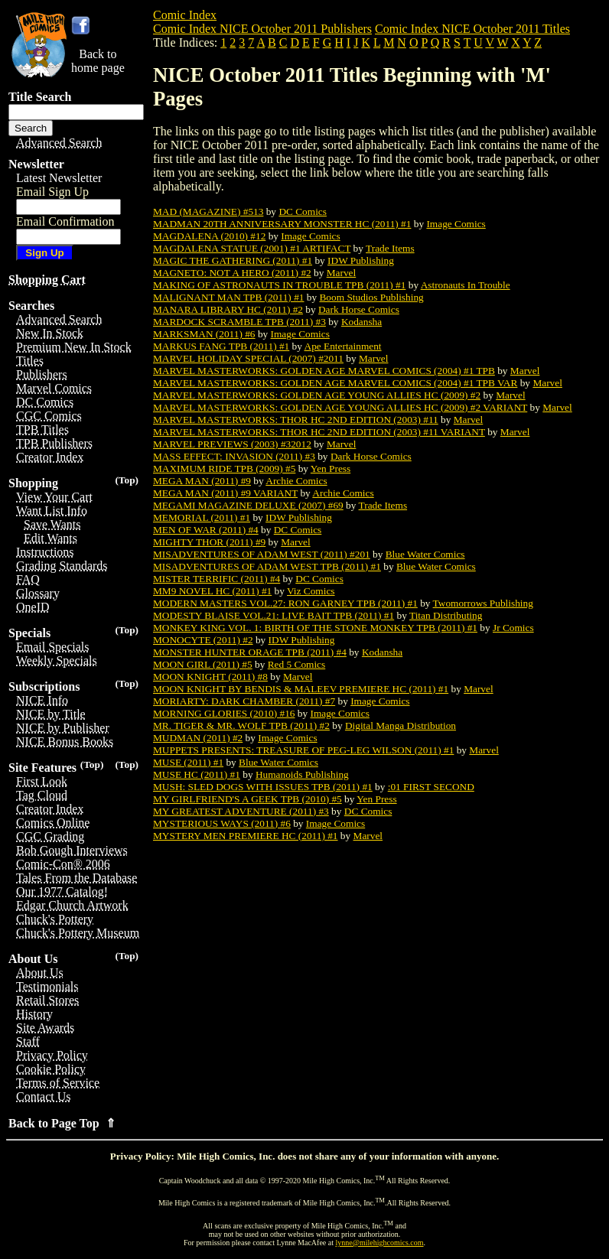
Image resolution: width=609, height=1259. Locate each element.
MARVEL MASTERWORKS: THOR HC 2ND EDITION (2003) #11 (295, 419)
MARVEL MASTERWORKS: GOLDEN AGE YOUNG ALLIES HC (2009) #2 (316, 395)
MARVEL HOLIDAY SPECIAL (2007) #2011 (248, 358)
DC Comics (302, 211)
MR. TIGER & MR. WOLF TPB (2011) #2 (241, 725)
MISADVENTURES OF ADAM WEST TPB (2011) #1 (267, 566)
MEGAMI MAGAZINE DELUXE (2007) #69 (248, 505)
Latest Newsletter (59, 177)
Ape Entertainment (343, 346)
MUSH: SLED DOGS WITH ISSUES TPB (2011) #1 (263, 786)
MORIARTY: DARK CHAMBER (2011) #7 (244, 701)
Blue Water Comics (425, 554)
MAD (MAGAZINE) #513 (208, 211)
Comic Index (185, 14)
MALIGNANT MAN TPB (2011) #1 (228, 297)
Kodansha (361, 321)
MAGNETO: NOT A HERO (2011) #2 (232, 272)
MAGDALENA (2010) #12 (209, 236)
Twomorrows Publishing (483, 603)
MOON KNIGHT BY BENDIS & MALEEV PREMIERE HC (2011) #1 (300, 689)
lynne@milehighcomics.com (380, 1242)
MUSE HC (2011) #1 (196, 774)
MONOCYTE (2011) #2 (203, 640)
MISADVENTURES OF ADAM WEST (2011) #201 (261, 554)
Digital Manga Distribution (400, 725)
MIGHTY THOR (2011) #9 (209, 542)
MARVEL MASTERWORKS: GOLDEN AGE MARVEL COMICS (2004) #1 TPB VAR (335, 383)
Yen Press (330, 468)
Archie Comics (296, 480)
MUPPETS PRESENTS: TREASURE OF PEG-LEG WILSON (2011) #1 (303, 750)
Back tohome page (98, 60)
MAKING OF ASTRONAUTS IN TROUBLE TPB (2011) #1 (279, 285)
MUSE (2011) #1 (188, 762)
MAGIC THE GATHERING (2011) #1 (232, 260)
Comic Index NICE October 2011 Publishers (262, 28)
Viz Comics (311, 591)
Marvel (342, 272)
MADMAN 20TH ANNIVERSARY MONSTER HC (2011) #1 (282, 223)
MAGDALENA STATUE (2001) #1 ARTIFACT (251, 248)
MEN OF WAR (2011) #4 (206, 529)
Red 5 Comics (297, 664)
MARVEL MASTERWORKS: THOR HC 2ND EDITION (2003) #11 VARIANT (319, 432)
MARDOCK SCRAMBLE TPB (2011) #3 (239, 321)
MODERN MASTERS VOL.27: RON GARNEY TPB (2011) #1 (285, 603)
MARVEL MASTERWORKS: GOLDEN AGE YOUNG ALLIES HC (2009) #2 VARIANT (340, 407)
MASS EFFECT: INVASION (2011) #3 (234, 456)
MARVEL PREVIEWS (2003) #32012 (232, 444)
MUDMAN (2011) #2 (198, 737)
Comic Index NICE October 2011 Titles (472, 28)
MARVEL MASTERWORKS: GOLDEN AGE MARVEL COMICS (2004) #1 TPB (324, 370)
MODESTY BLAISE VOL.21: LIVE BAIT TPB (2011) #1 (273, 615)
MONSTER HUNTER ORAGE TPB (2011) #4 (250, 652)
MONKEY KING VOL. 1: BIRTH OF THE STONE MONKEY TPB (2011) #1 (315, 627)
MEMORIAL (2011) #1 (201, 517)
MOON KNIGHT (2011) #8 (210, 676)
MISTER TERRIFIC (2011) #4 (216, 578)
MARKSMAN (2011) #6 (204, 334)
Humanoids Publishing (302, 774)
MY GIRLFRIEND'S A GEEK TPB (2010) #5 (247, 799)
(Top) (126, 480)
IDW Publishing (360, 260)
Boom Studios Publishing (371, 297)
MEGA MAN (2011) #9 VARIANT (225, 493)
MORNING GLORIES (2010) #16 (224, 713)
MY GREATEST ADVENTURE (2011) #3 (241, 811)
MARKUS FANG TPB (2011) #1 (221, 346)
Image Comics (455, 223)
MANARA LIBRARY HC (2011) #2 (228, 309)
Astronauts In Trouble (465, 285)
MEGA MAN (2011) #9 (202, 480)
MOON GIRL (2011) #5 (202, 664)
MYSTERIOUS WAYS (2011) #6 (222, 823)
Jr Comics (513, 627)
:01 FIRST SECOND (431, 786)
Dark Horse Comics (358, 309)
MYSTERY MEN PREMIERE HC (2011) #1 (245, 835)
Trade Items (390, 248)
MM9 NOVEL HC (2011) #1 (212, 591)
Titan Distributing (445, 615)
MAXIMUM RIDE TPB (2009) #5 (224, 468)
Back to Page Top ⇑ (62, 1123)
